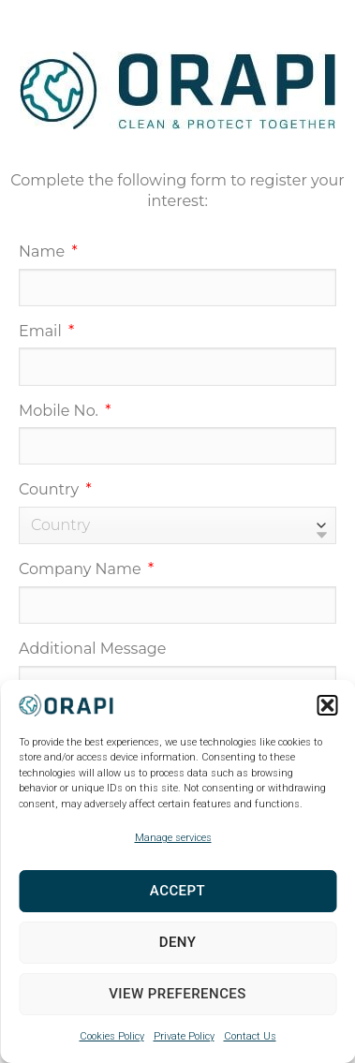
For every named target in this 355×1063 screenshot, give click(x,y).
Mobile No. (60, 411)
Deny (178, 942)
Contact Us (250, 1036)
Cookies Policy (112, 1036)
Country (50, 489)
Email (42, 331)
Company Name (82, 569)
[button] (327, 705)
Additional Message (92, 648)
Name (43, 251)
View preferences (177, 993)
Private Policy (184, 1036)
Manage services (173, 838)
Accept (177, 890)
